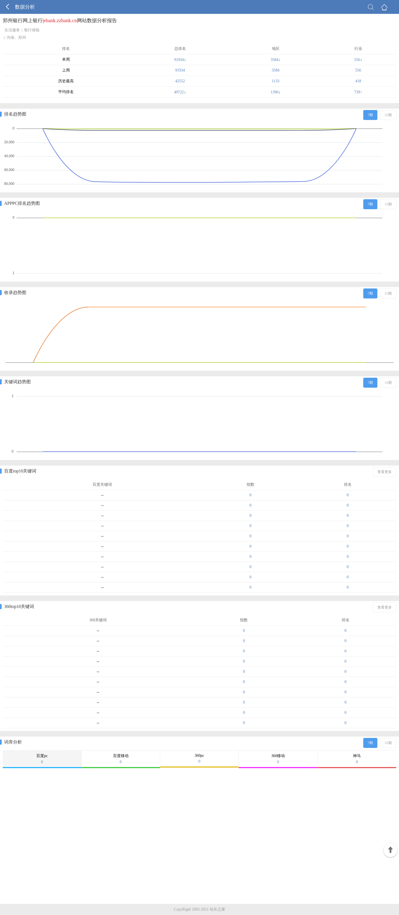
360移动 (278, 759)
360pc (199, 758)
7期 (370, 115)
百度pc (42, 759)
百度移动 (120, 759)
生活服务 (12, 30)
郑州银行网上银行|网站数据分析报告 (60, 20)
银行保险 (32, 30)
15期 (388, 115)
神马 (357, 759)
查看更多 (384, 472)
